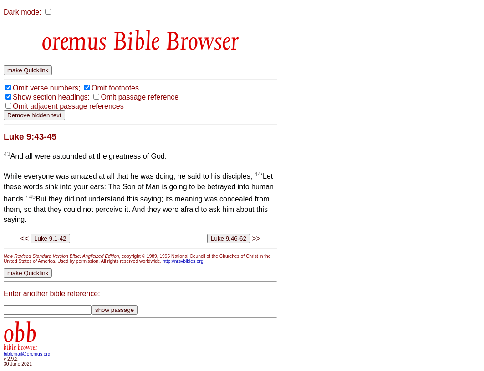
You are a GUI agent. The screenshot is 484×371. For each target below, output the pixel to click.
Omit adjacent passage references (68, 106)
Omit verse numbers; (46, 88)
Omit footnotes (115, 88)
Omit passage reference (139, 97)
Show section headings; (51, 97)
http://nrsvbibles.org (183, 261)
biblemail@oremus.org (27, 353)
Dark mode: (22, 12)
